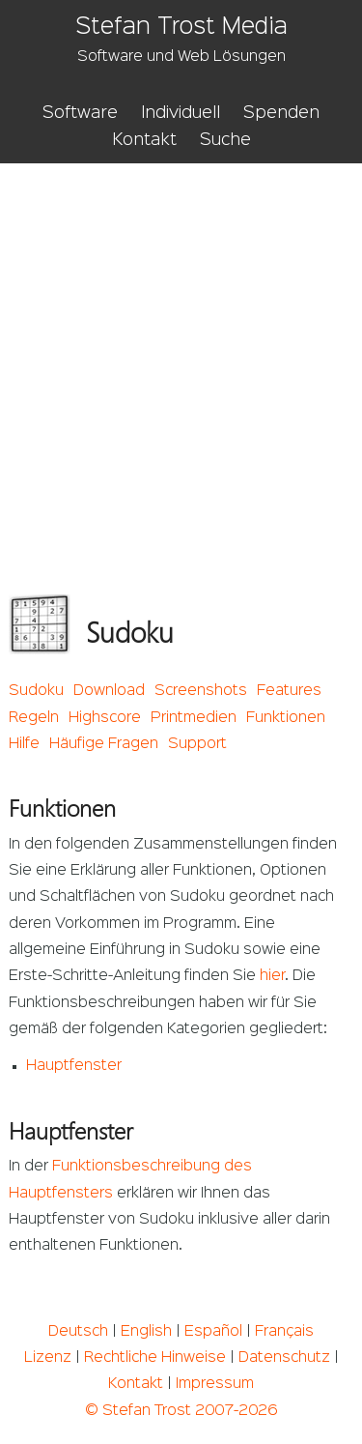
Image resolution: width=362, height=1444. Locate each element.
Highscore (105, 718)
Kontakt (144, 140)
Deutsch (78, 1332)
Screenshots (200, 691)
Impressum (215, 1384)
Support (197, 744)
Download (109, 691)
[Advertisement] (181, 354)
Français (284, 1332)
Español (213, 1332)
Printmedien (194, 718)
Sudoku (36, 691)
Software (80, 113)
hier (272, 976)
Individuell (180, 113)
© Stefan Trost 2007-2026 (181, 1411)
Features (289, 691)
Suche (225, 140)
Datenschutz (284, 1358)
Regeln (34, 718)
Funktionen (285, 718)
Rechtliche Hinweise (155, 1358)
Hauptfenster (74, 1066)
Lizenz (47, 1358)
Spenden (281, 113)
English (146, 1332)
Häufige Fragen (103, 744)
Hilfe (24, 744)
